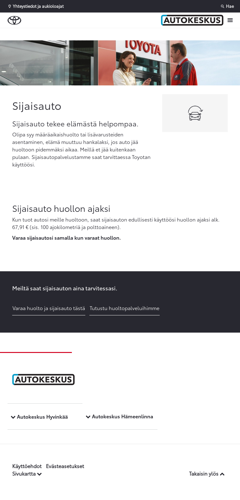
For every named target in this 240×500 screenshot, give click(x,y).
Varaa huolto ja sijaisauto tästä (48, 307)
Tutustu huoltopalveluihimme (124, 307)
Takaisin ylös (207, 473)
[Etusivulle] (192, 20)
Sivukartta (27, 473)
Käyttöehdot (27, 465)
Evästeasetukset (65, 465)
